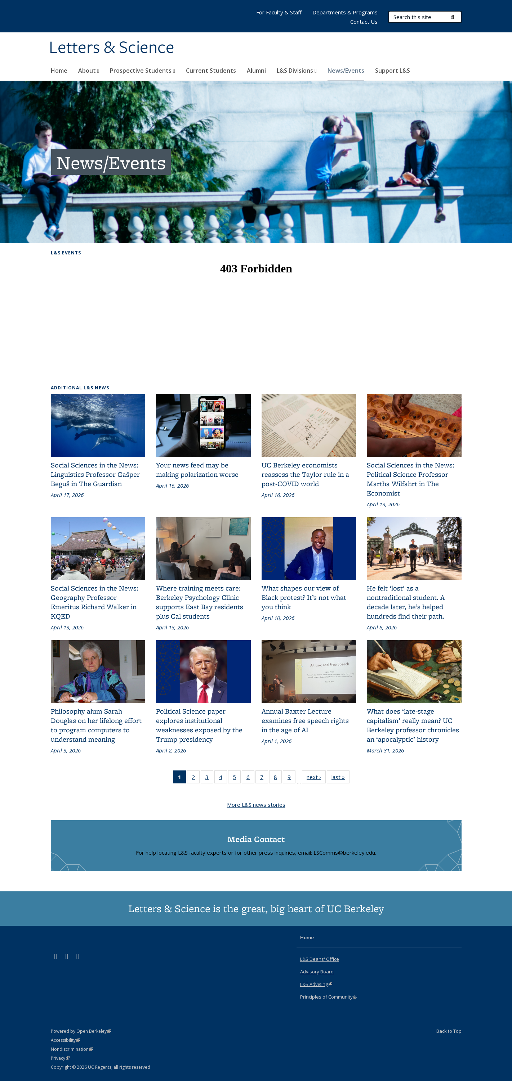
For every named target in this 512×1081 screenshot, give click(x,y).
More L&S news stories (256, 804)
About (88, 70)
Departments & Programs (345, 12)
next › (316, 778)
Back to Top (449, 1031)
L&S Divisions (297, 70)
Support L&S (392, 70)
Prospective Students (142, 70)
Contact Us (364, 21)
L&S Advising (316, 984)
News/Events (346, 70)
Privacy (60, 1058)
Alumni (256, 70)
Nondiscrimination (72, 1049)
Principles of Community (328, 997)
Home (59, 70)
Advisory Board (317, 971)
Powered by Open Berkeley (81, 1031)
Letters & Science (111, 48)
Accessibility (65, 1040)
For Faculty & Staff (279, 12)
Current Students (211, 70)
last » (340, 778)
